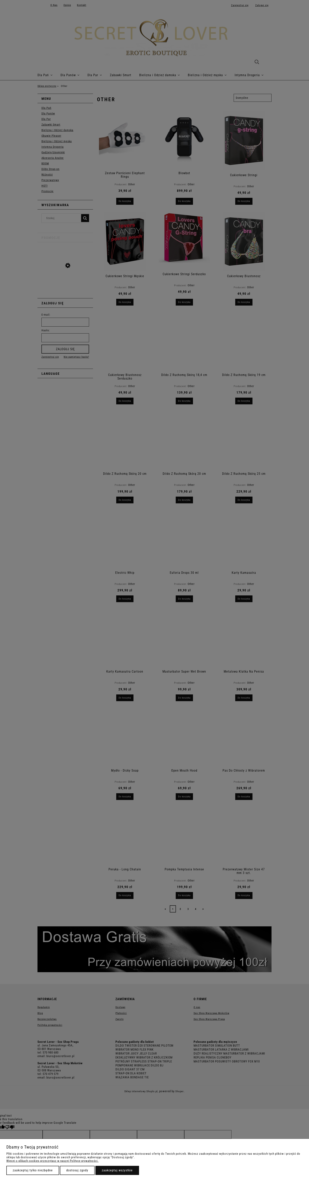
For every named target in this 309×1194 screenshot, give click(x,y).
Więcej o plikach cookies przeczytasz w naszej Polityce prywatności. (52, 1161)
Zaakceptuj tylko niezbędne (33, 1170)
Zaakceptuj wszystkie (117, 1170)
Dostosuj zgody (77, 1170)
